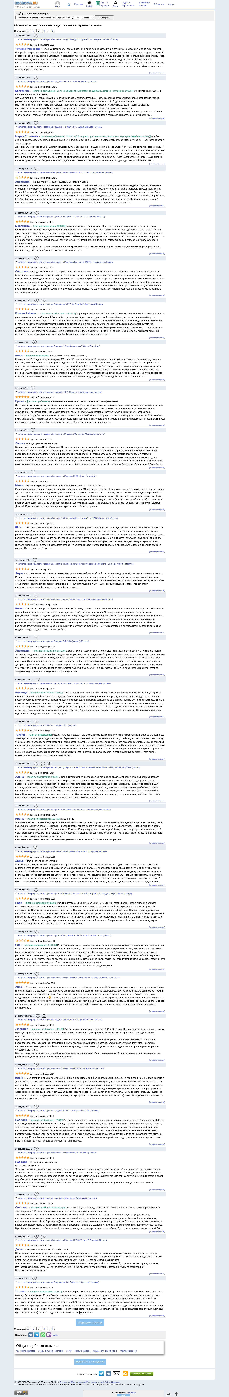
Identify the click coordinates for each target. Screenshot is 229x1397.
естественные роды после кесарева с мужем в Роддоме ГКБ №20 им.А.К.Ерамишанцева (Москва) (64, 683)
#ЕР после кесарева (25, 1351)
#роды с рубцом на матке (105, 1351)
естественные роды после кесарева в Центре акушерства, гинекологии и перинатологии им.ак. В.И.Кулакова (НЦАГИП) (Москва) (79, 767)
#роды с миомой (82, 1351)
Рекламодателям (94, 1382)
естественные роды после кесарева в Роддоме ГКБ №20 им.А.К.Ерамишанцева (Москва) (60, 127)
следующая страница (89, 1322)
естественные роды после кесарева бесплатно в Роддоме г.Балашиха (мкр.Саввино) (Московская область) (68, 977)
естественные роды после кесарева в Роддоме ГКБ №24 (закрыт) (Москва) (53, 641)
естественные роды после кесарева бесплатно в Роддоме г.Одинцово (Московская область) (61, 434)
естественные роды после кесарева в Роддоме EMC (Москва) (47, 725)
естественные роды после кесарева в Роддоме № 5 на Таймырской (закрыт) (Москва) (58, 1110)
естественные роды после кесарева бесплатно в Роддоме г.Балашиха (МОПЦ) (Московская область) (66, 262)
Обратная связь (77, 1382)
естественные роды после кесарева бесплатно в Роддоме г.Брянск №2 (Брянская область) (61, 1068)
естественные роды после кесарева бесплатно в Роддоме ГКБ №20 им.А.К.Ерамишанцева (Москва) (65, 599)
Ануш (19, 573)
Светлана (22, 271)
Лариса (20, 443)
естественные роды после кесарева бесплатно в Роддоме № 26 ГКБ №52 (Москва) (57, 1152)
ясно (123, 1395)
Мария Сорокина (26, 136)
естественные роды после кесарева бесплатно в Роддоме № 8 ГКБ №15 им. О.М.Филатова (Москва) (65, 172)
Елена (19, 608)
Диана (19, 1249)
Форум (171, 4)
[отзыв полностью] (157, 73)
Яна (17, 944)
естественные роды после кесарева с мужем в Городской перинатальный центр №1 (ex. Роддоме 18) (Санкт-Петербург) (75, 893)
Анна (18, 987)
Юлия (19, 485)
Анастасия (22, 181)
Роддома (78, 4)
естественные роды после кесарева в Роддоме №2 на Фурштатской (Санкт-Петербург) (59, 346)
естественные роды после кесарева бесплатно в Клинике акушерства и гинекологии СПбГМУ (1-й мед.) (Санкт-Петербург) (76, 564)
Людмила (21, 1028)
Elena (19, 527)
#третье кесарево (128, 1351)
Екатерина (22, 90)
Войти (57, 7)
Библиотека (159, 4)
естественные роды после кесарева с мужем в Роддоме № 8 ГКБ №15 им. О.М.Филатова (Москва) (64, 935)
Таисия (20, 734)
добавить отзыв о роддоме (90, 1361)
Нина (18, 355)
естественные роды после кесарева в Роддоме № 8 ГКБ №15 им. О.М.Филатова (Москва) (60, 304)
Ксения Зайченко (26, 313)
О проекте (64, 1382)
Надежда (21, 692)
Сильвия (21, 1207)
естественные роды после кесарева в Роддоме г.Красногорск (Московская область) (57, 1198)
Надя (18, 902)
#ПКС (69, 1351)
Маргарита (22, 225)
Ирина (19, 401)
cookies (132, 1392)
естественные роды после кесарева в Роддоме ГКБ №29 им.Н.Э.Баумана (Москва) (57, 81)
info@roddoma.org (111, 1382)
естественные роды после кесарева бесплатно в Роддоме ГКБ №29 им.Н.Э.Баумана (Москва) (62, 851)
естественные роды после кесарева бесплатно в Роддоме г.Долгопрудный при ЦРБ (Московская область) (68, 39)
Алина (19, 776)
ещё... (55, 1335)
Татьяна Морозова (27, 48)
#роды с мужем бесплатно (50, 1351)
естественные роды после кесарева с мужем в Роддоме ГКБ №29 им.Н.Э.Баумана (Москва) (61, 216)
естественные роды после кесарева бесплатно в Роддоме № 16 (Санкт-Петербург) (57, 476)
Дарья (19, 860)
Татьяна (20, 1291)
